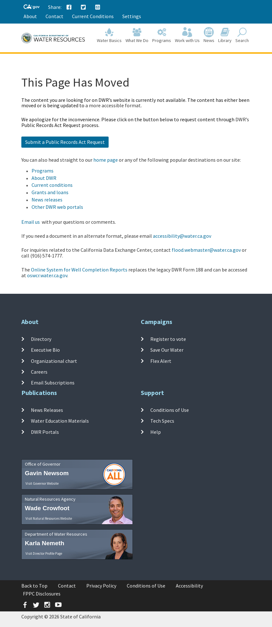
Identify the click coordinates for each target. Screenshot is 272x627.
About (30, 16)
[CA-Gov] (31, 7)
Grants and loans (50, 192)
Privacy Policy (101, 585)
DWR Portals (45, 432)
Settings (131, 16)
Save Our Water (166, 350)
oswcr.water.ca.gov (47, 275)
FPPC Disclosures (42, 593)
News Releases (47, 410)
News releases (47, 199)
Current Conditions (93, 16)
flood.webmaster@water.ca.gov (206, 250)
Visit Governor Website (42, 483)
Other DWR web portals (57, 207)
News (209, 35)
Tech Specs (162, 421)
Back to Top (34, 585)
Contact (54, 16)
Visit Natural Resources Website (48, 518)
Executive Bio (45, 350)
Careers (39, 372)
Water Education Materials (60, 421)
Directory (41, 339)
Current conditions (52, 185)
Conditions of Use (169, 410)
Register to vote (168, 339)
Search (242, 35)
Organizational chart (54, 361)
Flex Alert (160, 361)
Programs (161, 35)
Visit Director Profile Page (43, 553)
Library (225, 35)
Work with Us (187, 35)
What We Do (136, 35)
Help (155, 432)
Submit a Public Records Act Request (65, 142)
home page (105, 160)
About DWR (44, 178)
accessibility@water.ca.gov (182, 236)
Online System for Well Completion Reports (79, 269)
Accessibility (189, 585)
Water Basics (109, 35)
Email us (30, 222)
